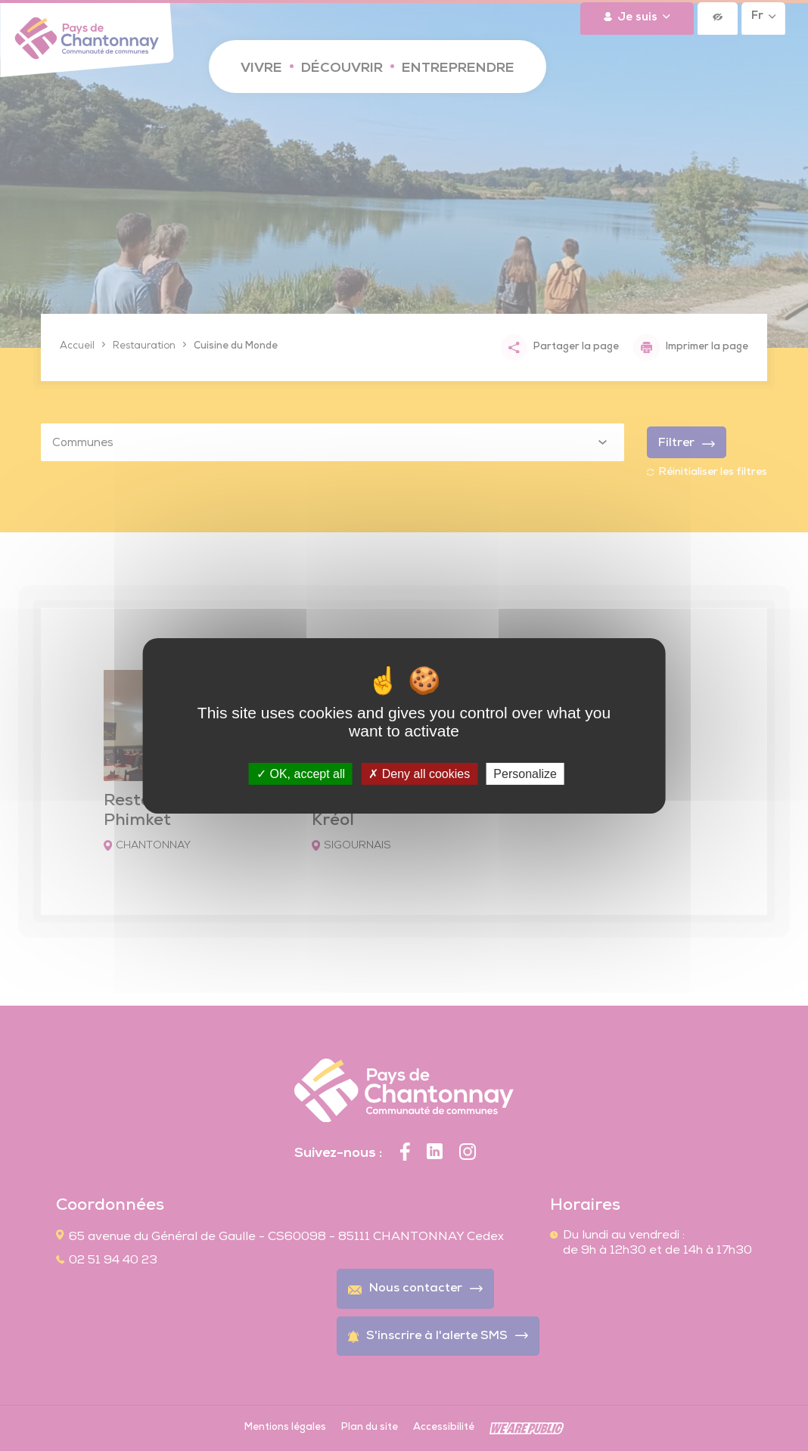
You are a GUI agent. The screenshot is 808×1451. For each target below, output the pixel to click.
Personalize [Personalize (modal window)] (525, 773)
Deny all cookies (419, 773)
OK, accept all (300, 773)
